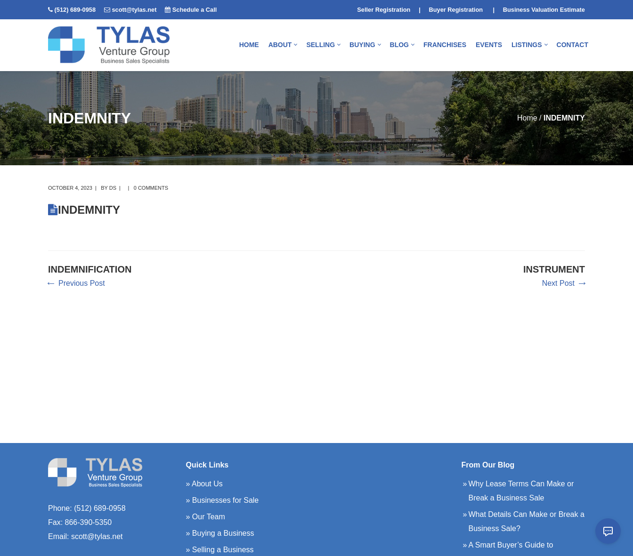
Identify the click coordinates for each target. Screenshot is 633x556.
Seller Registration (383, 9)
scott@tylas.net (134, 9)
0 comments (151, 188)
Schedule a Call (194, 9)
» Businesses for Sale (222, 500)
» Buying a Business (220, 533)
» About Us (204, 484)
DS (112, 188)
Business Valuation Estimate (544, 9)
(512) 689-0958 (75, 9)
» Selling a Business (220, 550)
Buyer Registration (456, 9)
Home (527, 118)
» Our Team (205, 517)
